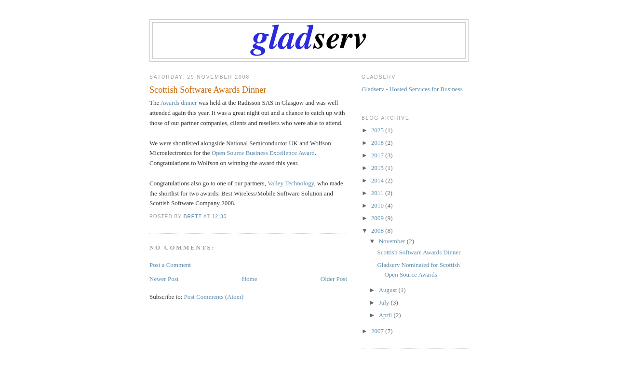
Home (249, 278)
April (386, 315)
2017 (378, 155)
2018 (378, 142)
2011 (378, 192)
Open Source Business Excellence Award (263, 152)
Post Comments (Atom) (214, 296)
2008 (378, 230)
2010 (378, 205)
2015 (378, 167)
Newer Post (163, 278)
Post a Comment (170, 264)
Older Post (334, 278)
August (389, 290)
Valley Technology (291, 183)
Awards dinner (179, 102)
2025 (378, 130)
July (385, 302)
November (393, 241)
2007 (378, 331)
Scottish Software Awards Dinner (418, 252)
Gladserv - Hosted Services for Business (412, 89)
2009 (378, 218)
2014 (378, 180)
